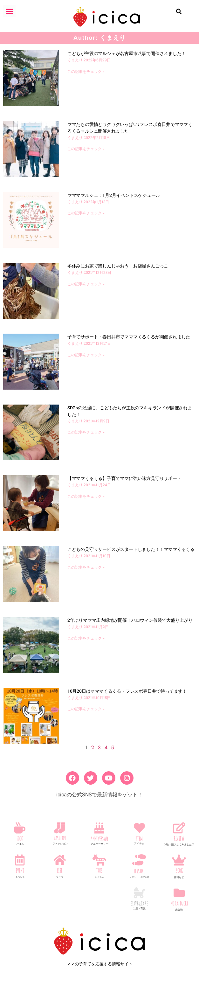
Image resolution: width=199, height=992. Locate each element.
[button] (9, 11)
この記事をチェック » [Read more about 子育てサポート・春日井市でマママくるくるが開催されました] (86, 355)
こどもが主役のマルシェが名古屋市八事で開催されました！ (126, 53)
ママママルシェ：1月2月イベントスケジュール (113, 195)
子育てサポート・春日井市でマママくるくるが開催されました (128, 336)
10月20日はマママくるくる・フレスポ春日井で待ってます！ (127, 691)
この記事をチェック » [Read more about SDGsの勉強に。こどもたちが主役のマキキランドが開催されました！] (86, 432)
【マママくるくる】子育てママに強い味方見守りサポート (124, 478)
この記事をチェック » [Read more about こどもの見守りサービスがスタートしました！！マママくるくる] (86, 567)
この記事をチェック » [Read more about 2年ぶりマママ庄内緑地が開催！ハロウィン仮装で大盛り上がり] (86, 638)
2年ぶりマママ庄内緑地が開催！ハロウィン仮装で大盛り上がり (130, 620)
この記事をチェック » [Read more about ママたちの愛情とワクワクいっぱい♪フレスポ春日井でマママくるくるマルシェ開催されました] (86, 149)
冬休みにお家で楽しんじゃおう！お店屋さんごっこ (117, 265)
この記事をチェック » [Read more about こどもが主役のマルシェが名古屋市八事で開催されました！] (86, 71)
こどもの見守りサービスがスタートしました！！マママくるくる (131, 549)
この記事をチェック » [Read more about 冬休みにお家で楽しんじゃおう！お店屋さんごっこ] (86, 284)
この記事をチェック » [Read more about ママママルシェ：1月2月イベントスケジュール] (86, 213)
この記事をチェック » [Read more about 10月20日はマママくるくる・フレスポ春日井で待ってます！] (86, 709)
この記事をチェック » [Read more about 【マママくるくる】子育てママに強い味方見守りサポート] (86, 496)
